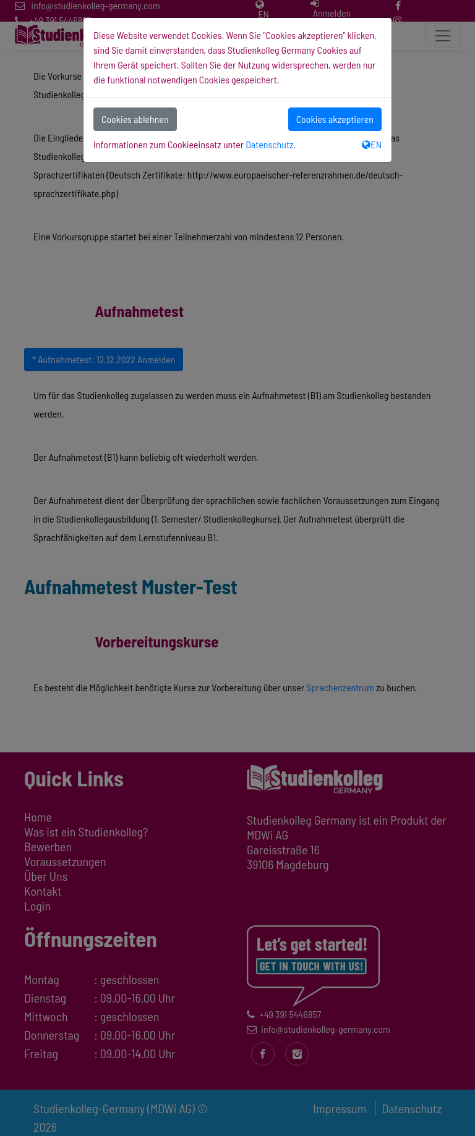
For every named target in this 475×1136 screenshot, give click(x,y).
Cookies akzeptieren (335, 119)
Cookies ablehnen (135, 119)
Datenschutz (269, 144)
